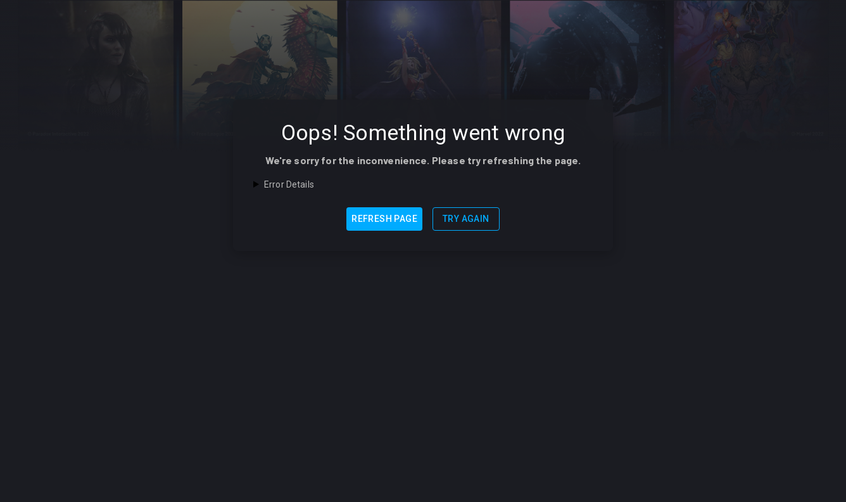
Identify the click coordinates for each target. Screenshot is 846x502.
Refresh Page (384, 219)
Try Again (466, 219)
